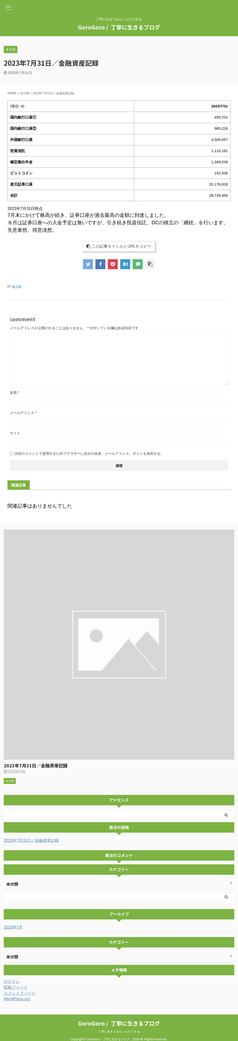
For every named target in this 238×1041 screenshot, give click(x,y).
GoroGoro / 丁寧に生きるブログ (119, 27)
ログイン (12, 981)
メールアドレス (23, 413)
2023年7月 (13, 927)
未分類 (17, 286)
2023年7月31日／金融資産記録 (36, 765)
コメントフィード (20, 993)
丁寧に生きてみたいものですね (119, 1031)
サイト (15, 433)
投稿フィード (16, 987)
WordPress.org (17, 999)
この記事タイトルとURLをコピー (118, 246)
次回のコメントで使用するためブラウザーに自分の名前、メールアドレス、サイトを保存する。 (89, 453)
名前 (14, 392)
